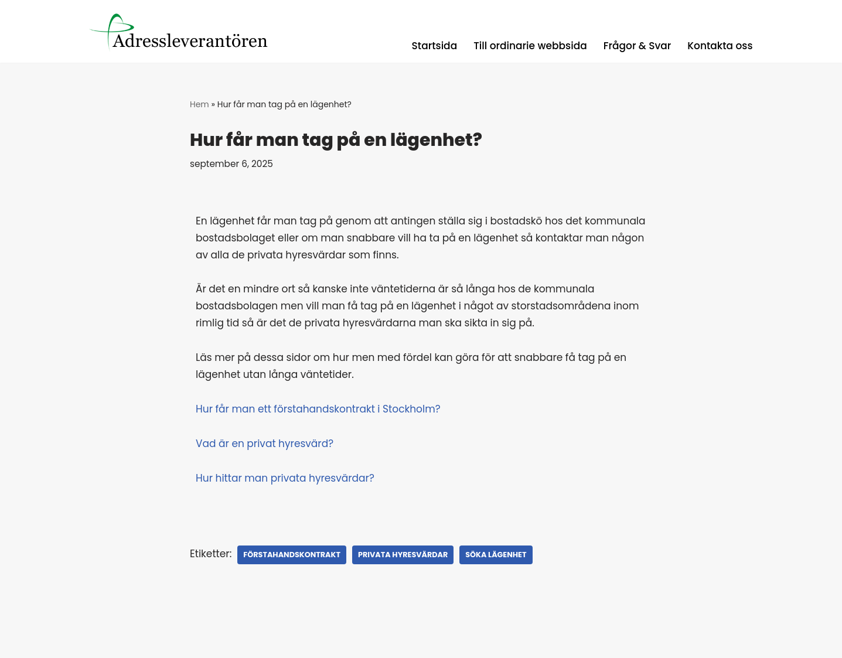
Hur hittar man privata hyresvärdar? (285, 478)
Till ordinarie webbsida (530, 46)
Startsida (435, 46)
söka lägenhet (495, 555)
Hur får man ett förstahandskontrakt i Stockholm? (318, 409)
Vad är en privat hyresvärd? (264, 444)
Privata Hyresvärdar (403, 555)
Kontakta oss (719, 46)
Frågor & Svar (637, 46)
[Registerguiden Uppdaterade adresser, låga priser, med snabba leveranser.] (186, 31)
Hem (199, 104)
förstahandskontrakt (291, 555)
